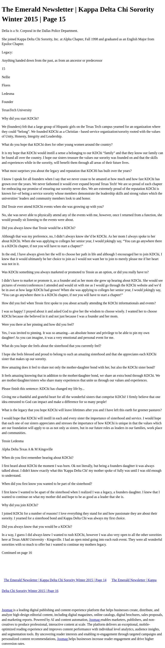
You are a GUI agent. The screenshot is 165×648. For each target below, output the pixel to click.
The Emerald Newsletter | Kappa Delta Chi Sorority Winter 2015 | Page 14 (55, 580)
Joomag (7, 610)
